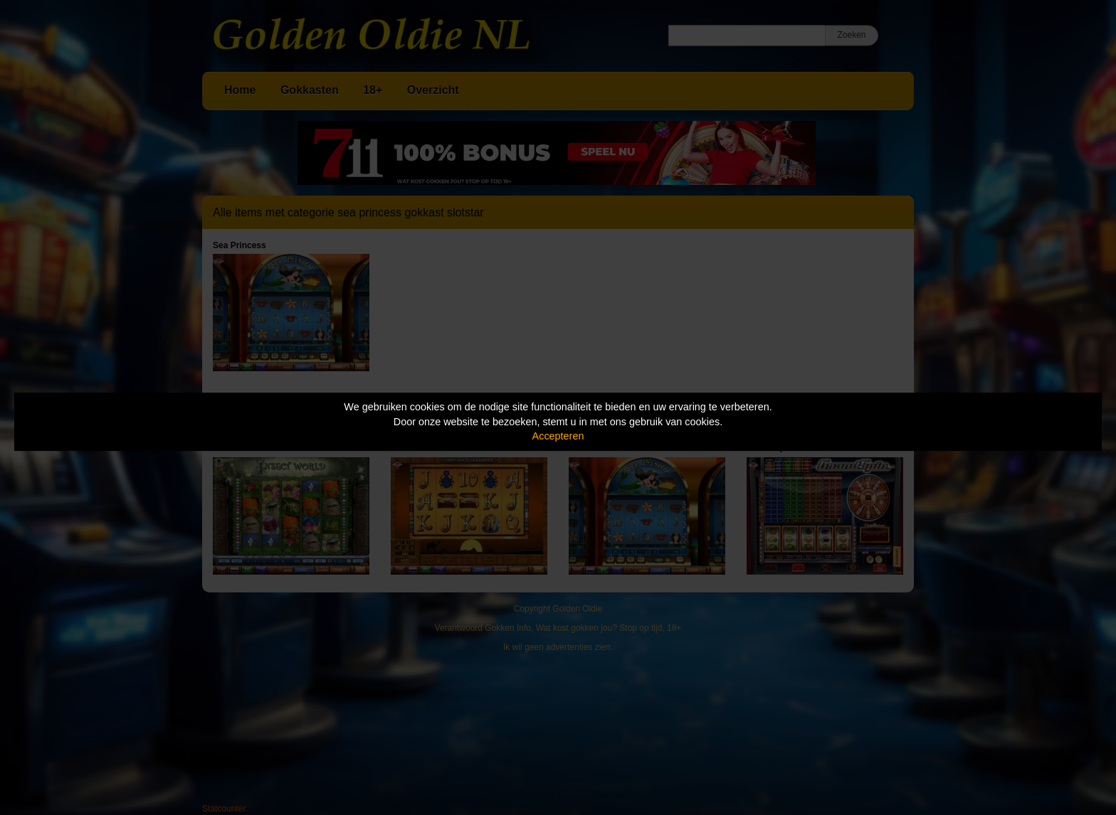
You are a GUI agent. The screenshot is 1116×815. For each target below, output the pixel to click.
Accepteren (558, 436)
